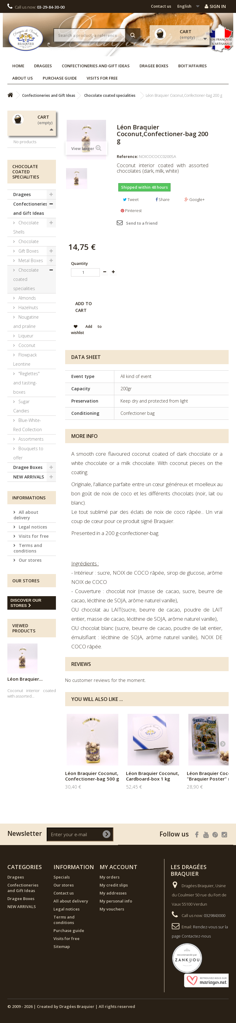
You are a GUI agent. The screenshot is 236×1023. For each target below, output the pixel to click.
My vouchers (112, 909)
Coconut (26, 404)
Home (18, 66)
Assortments (30, 498)
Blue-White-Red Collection (27, 483)
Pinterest (131, 210)
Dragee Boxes (154, 66)
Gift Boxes (28, 310)
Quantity (79, 263)
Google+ (195, 199)
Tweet (131, 199)
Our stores (29, 619)
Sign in (215, 6)
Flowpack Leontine (25, 418)
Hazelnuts (27, 366)
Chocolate (28, 300)
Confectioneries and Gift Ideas (96, 66)
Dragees (43, 66)
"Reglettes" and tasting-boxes (26, 441)
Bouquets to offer (28, 511)
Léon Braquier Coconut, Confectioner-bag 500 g (92, 775)
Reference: (127, 156)
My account (118, 867)
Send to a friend (142, 223)
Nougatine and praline (26, 380)
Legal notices (32, 585)
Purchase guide (60, 78)
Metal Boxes (30, 319)
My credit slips (114, 885)
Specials (61, 877)
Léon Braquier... (25, 737)
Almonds (26, 357)
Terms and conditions (28, 606)
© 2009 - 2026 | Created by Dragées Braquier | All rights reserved (71, 1006)
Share (162, 199)
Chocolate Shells (26, 285)
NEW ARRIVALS (28, 535)
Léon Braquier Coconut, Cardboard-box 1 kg (152, 775)
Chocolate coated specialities (26, 338)
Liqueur (25, 394)
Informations (28, 556)
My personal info (116, 901)
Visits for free (102, 78)
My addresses (113, 893)
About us (22, 78)
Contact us (161, 6)
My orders (110, 877)
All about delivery (26, 573)
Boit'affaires (192, 66)
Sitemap (61, 946)
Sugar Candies (21, 464)
